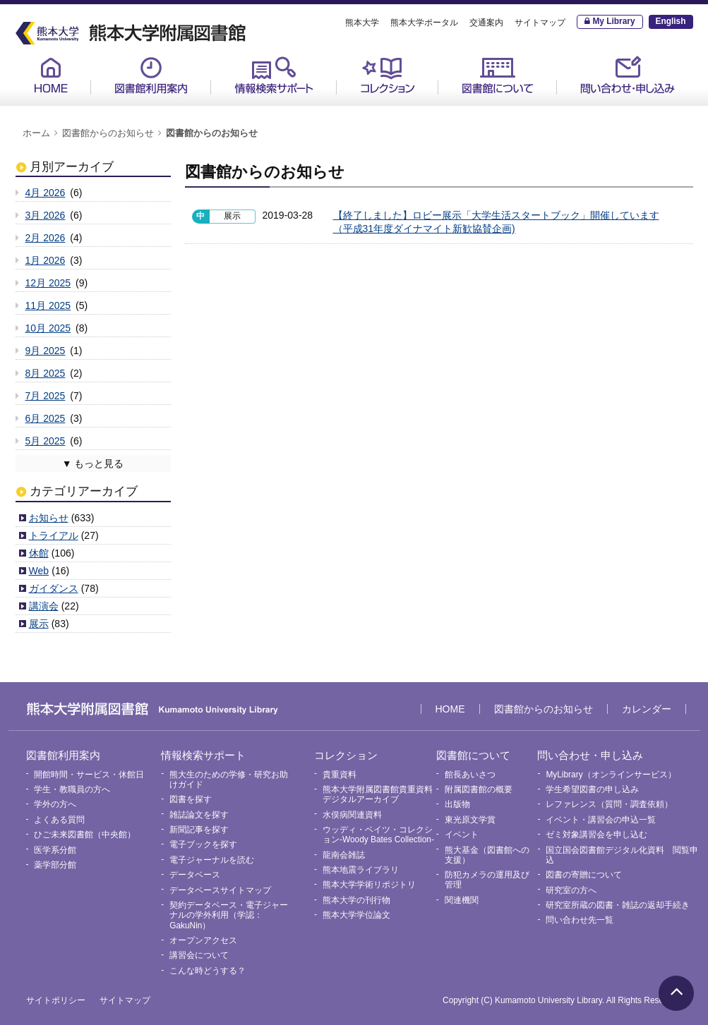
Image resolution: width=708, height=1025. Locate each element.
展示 (39, 623)
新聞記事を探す (199, 830)
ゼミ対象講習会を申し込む (596, 834)
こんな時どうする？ (207, 971)
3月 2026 (45, 215)
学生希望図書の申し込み (592, 789)
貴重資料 (339, 775)
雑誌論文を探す (199, 815)
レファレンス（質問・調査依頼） (609, 804)
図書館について (497, 75)
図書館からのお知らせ (108, 133)
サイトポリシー (55, 1000)
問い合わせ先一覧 (579, 920)
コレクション (387, 75)
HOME (50, 75)
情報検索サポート (274, 75)
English (671, 21)
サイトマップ (540, 23)
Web (39, 570)
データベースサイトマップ (220, 890)
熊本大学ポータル (424, 23)
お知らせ (48, 517)
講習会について (199, 955)
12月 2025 (48, 283)
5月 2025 (45, 441)
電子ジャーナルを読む (211, 860)
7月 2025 (45, 396)
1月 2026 (45, 260)
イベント (462, 834)
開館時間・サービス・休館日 (89, 775)
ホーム (36, 133)
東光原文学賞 (470, 820)
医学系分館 (55, 850)
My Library (613, 21)
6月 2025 (45, 418)
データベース (194, 875)
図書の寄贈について (584, 875)
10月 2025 (48, 328)
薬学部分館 (55, 865)
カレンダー (646, 709)
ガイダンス (53, 588)
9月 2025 (45, 351)
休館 (39, 553)
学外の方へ (55, 804)
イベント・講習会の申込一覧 (601, 820)
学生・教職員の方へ (72, 789)
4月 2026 (45, 193)
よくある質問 (59, 820)
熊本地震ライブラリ (361, 870)
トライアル (53, 535)
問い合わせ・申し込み (628, 75)
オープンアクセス (203, 940)
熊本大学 (362, 23)
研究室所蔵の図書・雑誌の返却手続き (618, 905)
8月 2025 (45, 373)
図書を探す (190, 799)
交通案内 (486, 23)
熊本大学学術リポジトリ (369, 885)
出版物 (457, 804)
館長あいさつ (470, 775)
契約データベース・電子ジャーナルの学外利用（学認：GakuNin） (228, 915)
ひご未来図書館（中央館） (85, 834)
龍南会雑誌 (344, 855)
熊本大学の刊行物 (356, 900)
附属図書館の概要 (478, 789)
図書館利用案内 (151, 75)
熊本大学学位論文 (356, 915)
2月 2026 (45, 238)
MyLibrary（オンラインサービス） (611, 775)
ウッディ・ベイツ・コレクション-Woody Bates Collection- (378, 834)
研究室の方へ (571, 890)
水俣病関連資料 (352, 815)
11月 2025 (48, 305)
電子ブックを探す (203, 844)
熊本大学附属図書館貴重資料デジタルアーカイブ (378, 794)
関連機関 (462, 900)
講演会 (44, 606)
